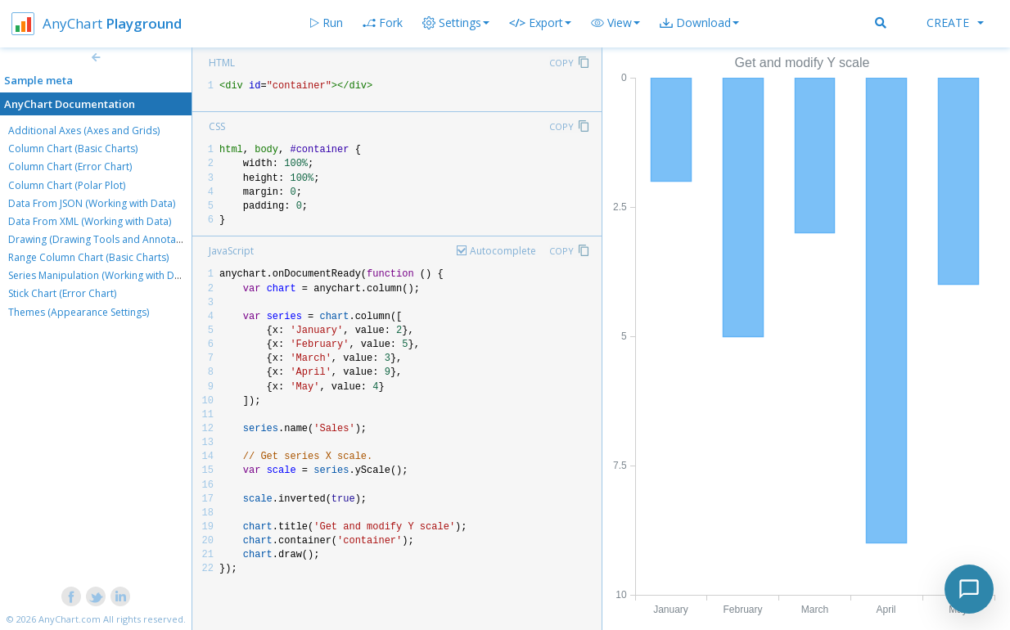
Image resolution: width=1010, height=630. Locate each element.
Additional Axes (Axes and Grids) (84, 130)
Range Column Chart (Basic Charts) (88, 257)
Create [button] (955, 22)
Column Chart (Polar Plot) (66, 185)
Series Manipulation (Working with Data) (100, 275)
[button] (615, 23)
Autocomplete (503, 251)
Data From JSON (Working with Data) (91, 203)
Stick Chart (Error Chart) (62, 293)
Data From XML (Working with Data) (89, 221)
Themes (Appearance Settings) (78, 312)
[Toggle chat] (969, 589)
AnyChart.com (69, 619)
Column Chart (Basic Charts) (73, 148)
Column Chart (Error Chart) (70, 166)
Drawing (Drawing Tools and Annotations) (104, 239)
